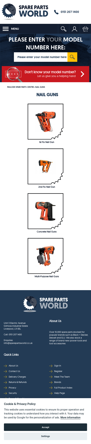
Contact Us (12, 371)
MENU (11, 29)
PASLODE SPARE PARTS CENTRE (20, 87)
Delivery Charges (15, 376)
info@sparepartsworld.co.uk (18, 343)
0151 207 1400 (66, 12)
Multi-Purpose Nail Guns (47, 276)
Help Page (57, 393)
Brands (55, 382)
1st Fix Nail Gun (46, 142)
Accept (45, 427)
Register (55, 371)
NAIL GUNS (40, 87)
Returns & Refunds (15, 382)
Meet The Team (59, 376)
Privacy (10, 387)
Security (10, 393)
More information (70, 417)
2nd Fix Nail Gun (46, 186)
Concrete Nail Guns (46, 231)
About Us (11, 365)
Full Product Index (60, 387)
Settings (45, 436)
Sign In (55, 365)
